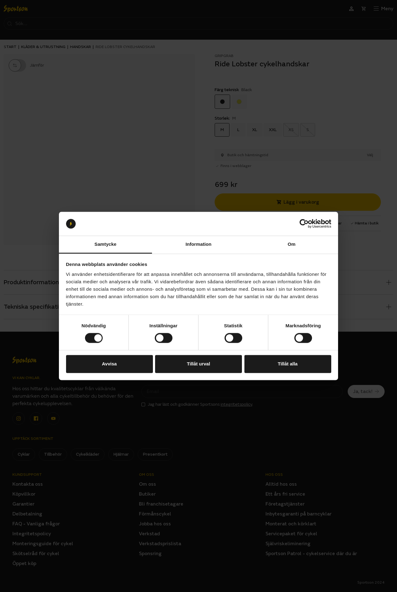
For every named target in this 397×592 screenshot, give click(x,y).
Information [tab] (198, 244)
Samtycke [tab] (106, 244)
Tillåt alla (288, 363)
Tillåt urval (198, 363)
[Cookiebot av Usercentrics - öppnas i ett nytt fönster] (304, 223)
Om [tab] (291, 244)
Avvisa (109, 363)
